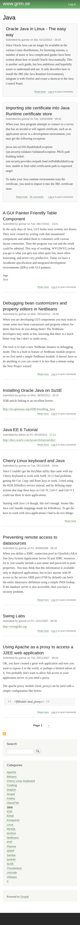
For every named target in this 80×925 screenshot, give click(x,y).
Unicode (12, 872)
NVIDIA (11, 833)
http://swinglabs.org (15, 626)
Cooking (12, 785)
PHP (9, 841)
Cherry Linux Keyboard (21, 780)
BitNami (11, 776)
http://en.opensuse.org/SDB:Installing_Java (29, 409)
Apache (11, 772)
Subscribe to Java (4, 734)
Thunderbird (14, 868)
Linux (10, 824)
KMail (10, 815)
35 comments (36, 197)
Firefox (11, 798)
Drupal (11, 794)
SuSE (10, 863)
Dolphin (11, 789)
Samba (11, 855)
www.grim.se (16, 3)
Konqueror (13, 820)
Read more (40, 91)
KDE (9, 811)
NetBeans (13, 837)
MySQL (11, 828)
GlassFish (13, 802)
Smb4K (11, 859)
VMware (12, 877)
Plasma (11, 846)
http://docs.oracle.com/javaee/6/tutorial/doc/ (29, 440)
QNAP (10, 850)
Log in (72, 4)
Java (5, 279)
